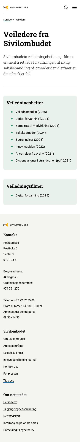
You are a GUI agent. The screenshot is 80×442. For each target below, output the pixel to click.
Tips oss (8, 380)
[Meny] (74, 7)
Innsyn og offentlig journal (19, 359)
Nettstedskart (11, 416)
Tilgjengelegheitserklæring (19, 409)
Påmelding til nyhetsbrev (18, 430)
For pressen (10, 373)
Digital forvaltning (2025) (32, 195)
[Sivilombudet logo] (15, 7)
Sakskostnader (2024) (31, 132)
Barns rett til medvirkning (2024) (37, 125)
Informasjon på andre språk (20, 423)
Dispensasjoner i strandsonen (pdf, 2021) (43, 160)
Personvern (10, 402)
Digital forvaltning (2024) (32, 119)
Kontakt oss (10, 366)
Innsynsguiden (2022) (30, 146)
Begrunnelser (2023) (29, 139)
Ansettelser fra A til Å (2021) (35, 153)
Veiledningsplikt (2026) (31, 112)
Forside (7, 19)
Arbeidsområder (13, 346)
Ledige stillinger (13, 352)
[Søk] (65, 7)
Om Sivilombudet (14, 339)
